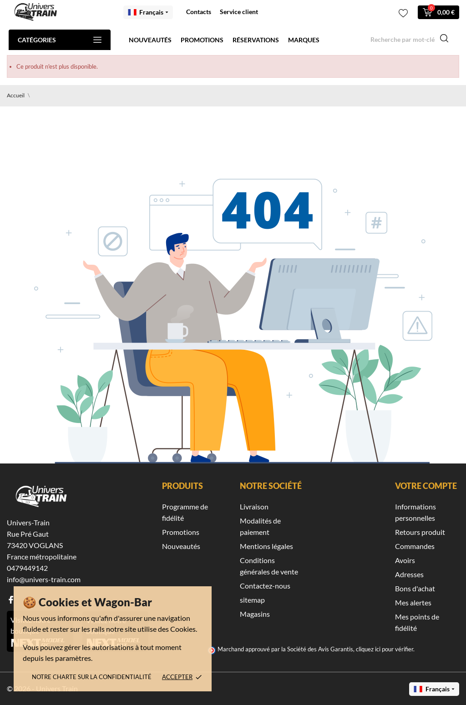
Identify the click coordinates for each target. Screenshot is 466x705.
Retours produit (420, 532)
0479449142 (27, 568)
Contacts (198, 11)
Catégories (59, 40)
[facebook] (11, 600)
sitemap (252, 599)
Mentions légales (266, 546)
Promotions (202, 40)
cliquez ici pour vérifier (384, 649)
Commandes (415, 546)
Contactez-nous (265, 585)
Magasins (255, 613)
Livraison (254, 506)
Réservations (256, 40)
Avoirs (405, 560)
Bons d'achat (415, 588)
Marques (303, 40)
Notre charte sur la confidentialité (92, 676)
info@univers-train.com (44, 579)
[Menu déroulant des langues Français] (148, 12)
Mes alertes (413, 602)
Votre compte (426, 486)
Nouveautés (150, 40)
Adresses (409, 574)
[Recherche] (409, 39)
